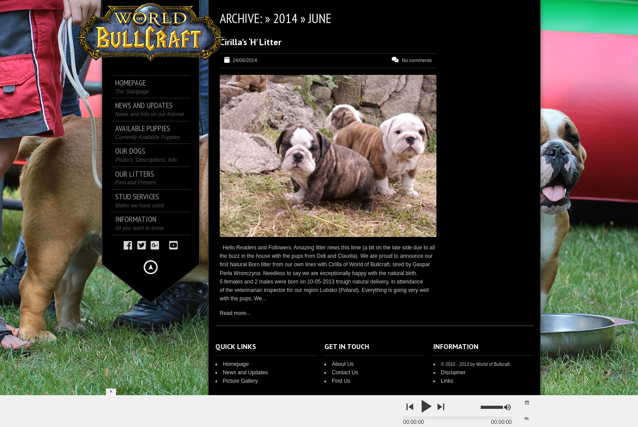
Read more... (235, 313)
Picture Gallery (240, 381)
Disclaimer (453, 372)
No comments (417, 60)
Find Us (341, 381)
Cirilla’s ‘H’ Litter (250, 42)
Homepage (236, 364)
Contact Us (345, 372)
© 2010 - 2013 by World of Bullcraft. (476, 364)
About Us (343, 364)
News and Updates (245, 372)
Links (447, 381)
